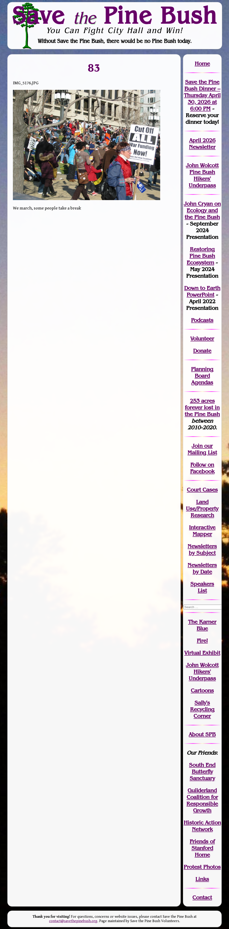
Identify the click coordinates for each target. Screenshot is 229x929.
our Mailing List (202, 449)
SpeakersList (202, 587)
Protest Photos (202, 867)
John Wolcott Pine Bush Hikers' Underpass (202, 175)
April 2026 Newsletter (202, 143)
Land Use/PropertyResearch (202, 508)
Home (202, 63)
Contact (202, 897)
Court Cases (202, 489)
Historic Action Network (202, 826)
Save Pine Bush (114, 15)
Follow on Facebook (202, 468)
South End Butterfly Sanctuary (202, 772)
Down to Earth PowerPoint (202, 291)
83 (94, 67)
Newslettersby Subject (202, 549)
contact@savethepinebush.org (73, 921)
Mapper (202, 534)
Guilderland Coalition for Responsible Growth (202, 800)
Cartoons (202, 690)
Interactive (202, 527)
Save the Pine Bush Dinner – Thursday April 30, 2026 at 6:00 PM (202, 95)
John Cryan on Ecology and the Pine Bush (202, 210)
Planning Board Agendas (202, 376)
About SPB (202, 734)
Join (197, 445)
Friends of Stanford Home (202, 848)
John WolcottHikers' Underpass (202, 672)
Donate (202, 350)
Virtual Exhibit (202, 652)
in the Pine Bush (202, 410)
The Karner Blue (202, 625)
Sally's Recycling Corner (202, 709)
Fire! (202, 640)
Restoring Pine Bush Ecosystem (201, 256)
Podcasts (202, 320)
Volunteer (202, 338)
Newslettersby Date (202, 568)
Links (202, 879)
